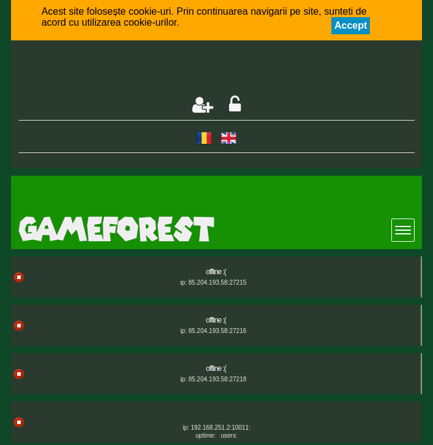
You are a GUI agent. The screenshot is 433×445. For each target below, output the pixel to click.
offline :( (215, 271)
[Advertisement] (161, 69)
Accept (350, 25)
